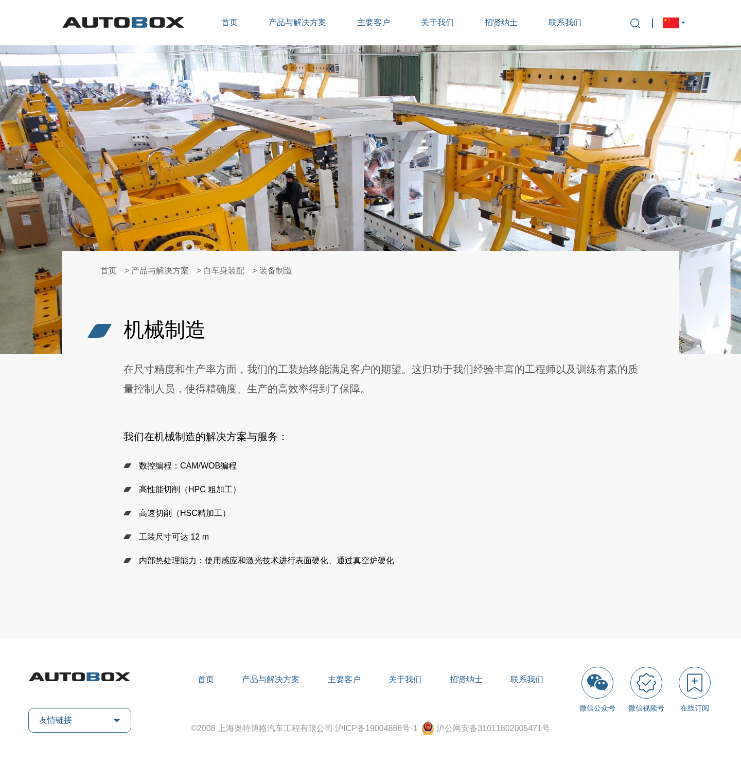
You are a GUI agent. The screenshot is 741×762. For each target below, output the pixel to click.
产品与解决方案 (297, 22)
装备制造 (275, 270)
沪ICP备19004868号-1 (377, 728)
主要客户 (373, 22)
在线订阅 (695, 689)
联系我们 (565, 22)
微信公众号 (597, 689)
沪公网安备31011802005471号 (493, 728)
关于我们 (437, 22)
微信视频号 (646, 689)
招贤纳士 (501, 22)
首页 (229, 22)
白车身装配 (223, 270)
